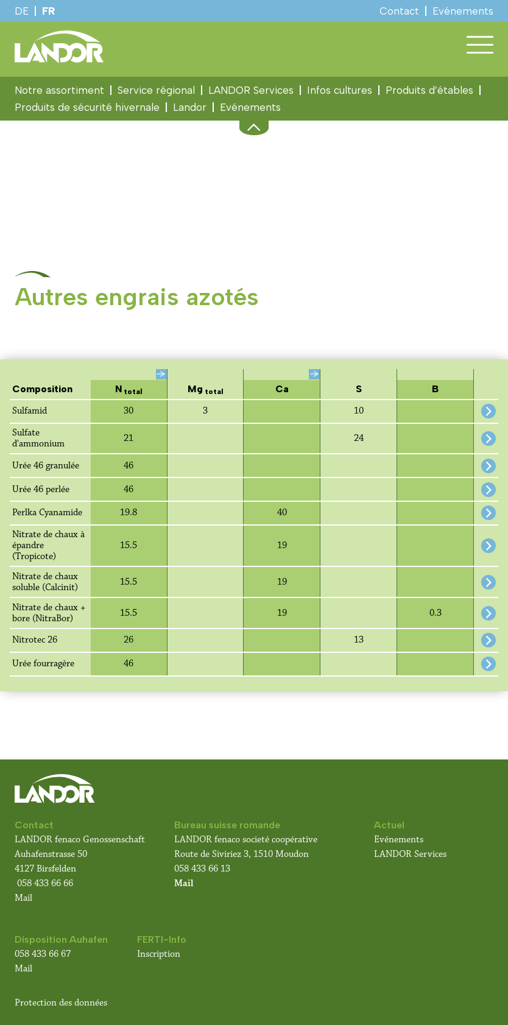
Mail (23, 898)
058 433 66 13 (202, 869)
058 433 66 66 (45, 883)
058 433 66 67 (43, 954)
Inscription (158, 954)
